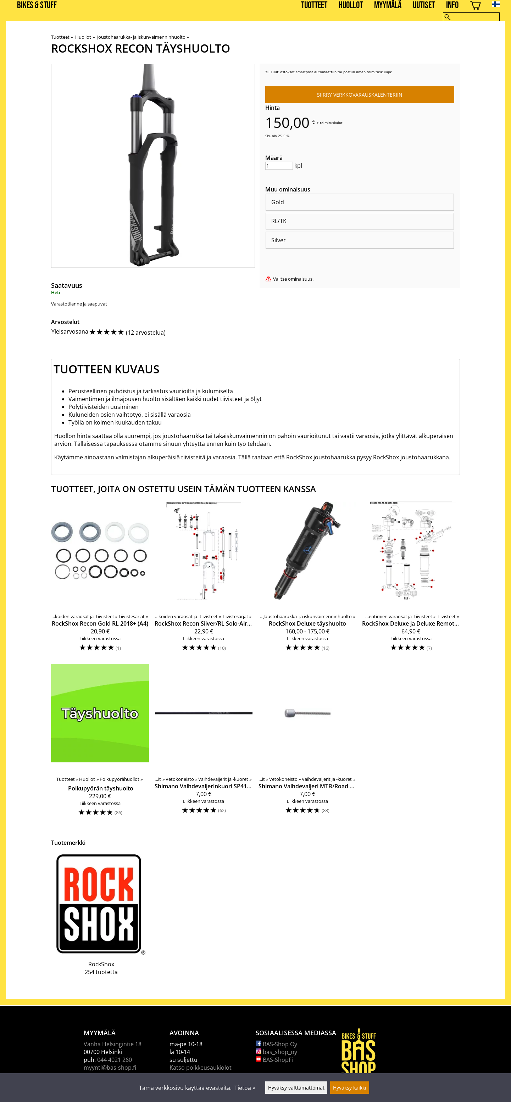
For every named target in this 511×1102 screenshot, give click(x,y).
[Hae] (471, 16)
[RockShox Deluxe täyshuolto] (307, 580)
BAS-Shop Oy (276, 1044)
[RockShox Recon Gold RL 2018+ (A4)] (100, 580)
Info (452, 5)
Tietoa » (244, 1088)
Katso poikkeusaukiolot (201, 1067)
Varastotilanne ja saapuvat (79, 304)
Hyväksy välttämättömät (296, 1087)
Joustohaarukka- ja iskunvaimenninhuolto (143, 37)
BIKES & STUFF (37, 5)
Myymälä (387, 5)
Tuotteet (314, 5)
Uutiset (424, 5)
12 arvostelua (146, 332)
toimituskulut (331, 122)
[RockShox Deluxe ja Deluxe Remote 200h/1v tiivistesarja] (411, 580)
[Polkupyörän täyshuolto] (100, 743)
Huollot (351, 5)
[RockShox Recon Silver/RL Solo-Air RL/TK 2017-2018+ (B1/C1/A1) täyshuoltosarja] (203, 580)
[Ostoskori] (475, 6)
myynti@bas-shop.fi (110, 1067)
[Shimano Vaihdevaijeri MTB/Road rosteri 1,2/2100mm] (307, 743)
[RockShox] (101, 920)
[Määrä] (279, 166)
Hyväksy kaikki (349, 1087)
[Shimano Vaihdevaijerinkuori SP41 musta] (203, 743)
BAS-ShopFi (274, 1060)
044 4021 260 (114, 1060)
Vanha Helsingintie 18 (112, 1044)
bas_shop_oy (276, 1052)
